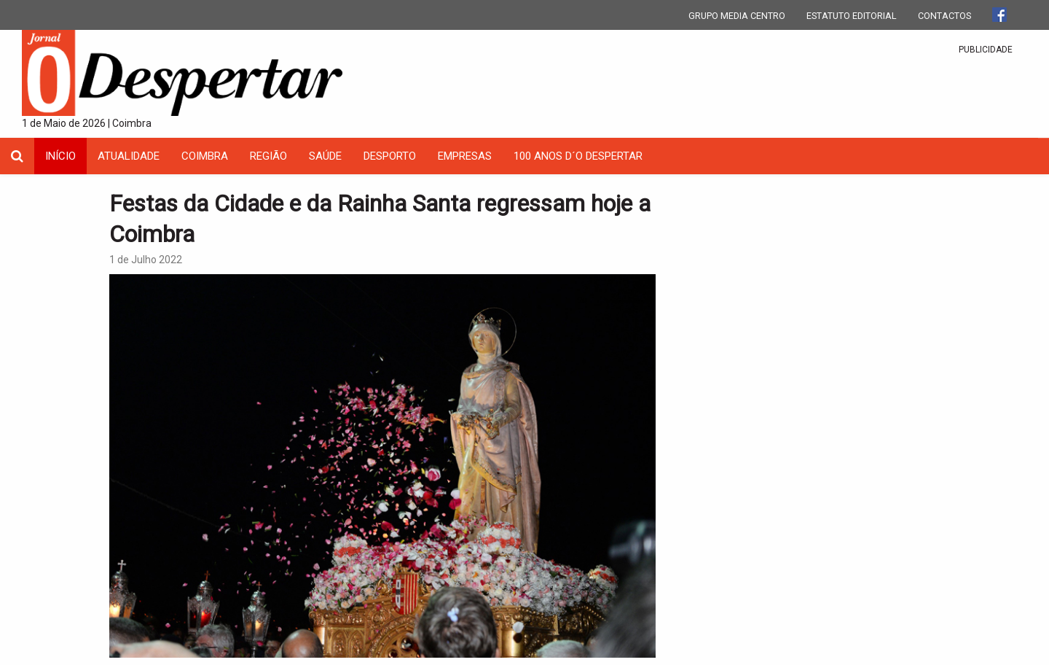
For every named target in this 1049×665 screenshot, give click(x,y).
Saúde (325, 156)
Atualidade (129, 156)
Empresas (465, 156)
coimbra (204, 156)
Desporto (390, 156)
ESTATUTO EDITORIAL (851, 15)
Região (268, 156)
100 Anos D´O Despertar (578, 156)
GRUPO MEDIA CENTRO (736, 15)
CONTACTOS (944, 15)
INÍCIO (60, 156)
